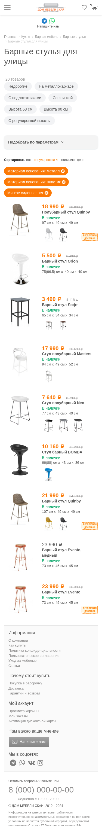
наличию (68, 160)
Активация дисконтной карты (32, 721)
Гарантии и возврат (24, 693)
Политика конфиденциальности (34, 650)
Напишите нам (28, 742)
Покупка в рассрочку (25, 683)
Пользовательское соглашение (33, 656)
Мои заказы (18, 716)
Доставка (16, 688)
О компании (18, 640)
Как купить (17, 645)
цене (81, 160)
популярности (46, 160)
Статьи (14, 666)
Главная (10, 37)
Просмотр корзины (23, 711)
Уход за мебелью (22, 661)
